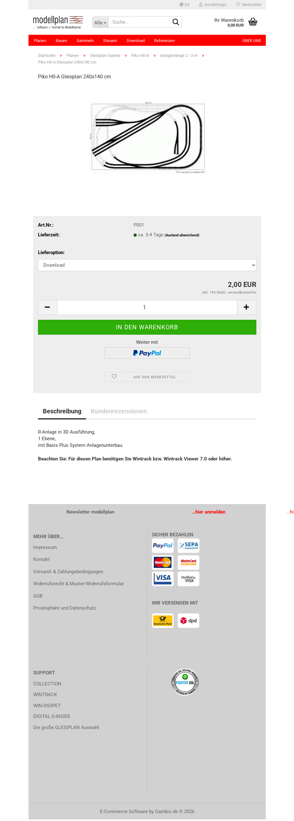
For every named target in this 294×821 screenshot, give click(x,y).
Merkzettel (248, 4)
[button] (184, 4)
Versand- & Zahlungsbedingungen (68, 573)
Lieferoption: (51, 254)
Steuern (110, 40)
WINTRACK (45, 696)
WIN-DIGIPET (47, 707)
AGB (37, 597)
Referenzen (164, 40)
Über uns (251, 40)
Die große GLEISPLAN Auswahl (66, 729)
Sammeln (85, 40)
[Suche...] (100, 22)
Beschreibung (62, 413)
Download (136, 40)
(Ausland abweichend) (182, 237)
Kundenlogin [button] (213, 4)
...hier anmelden (208, 513)
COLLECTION (47, 685)
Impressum (45, 549)
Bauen (61, 40)
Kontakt (41, 561)
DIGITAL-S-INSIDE (52, 718)
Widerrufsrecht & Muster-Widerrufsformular (78, 585)
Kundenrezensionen (119, 413)
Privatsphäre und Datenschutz (64, 609)
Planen (40, 40)
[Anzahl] (147, 309)
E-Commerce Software (124, 813)
